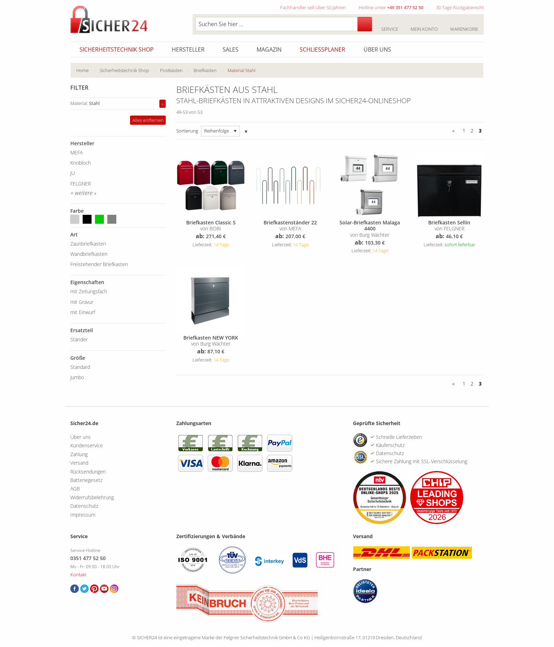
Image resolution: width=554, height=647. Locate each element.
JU (72, 173)
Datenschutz (84, 505)
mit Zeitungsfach (88, 291)
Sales (230, 49)
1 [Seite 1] (463, 130)
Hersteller (188, 49)
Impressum (82, 514)
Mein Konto (424, 25)
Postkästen (171, 70)
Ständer (79, 339)
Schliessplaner (322, 49)
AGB (75, 488)
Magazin (269, 49)
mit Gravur (81, 302)
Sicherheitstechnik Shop (116, 49)
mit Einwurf (82, 312)
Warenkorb (463, 25)
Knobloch (80, 162)
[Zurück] (454, 131)
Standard (80, 367)
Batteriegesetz (86, 480)
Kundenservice (86, 445)
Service (390, 25)
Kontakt (78, 574)
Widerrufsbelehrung (92, 497)
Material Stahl (241, 70)
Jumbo (77, 377)
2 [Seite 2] (472, 130)
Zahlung (79, 454)
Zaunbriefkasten (88, 243)
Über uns (377, 49)
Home (82, 70)
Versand (79, 462)
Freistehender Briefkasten (99, 264)
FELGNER (80, 183)
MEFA (76, 152)
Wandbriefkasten (88, 254)
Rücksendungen (88, 471)
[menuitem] (88, 70)
